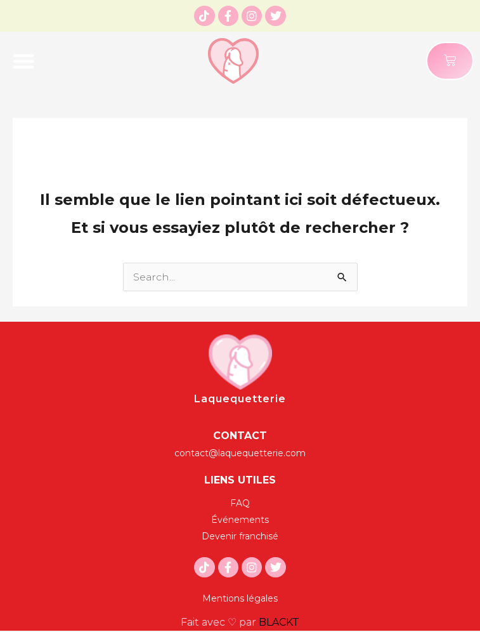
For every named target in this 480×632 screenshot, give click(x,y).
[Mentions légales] (240, 598)
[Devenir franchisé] (240, 536)
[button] (23, 61)
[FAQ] (240, 503)
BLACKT (279, 622)
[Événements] (240, 519)
